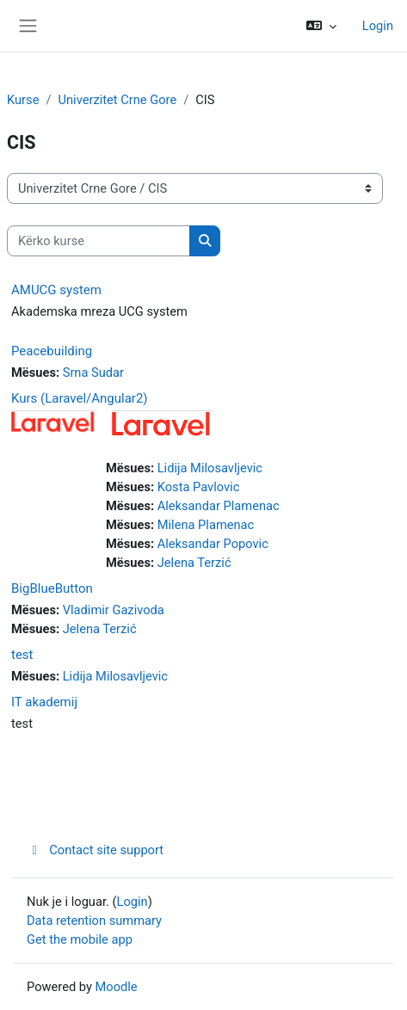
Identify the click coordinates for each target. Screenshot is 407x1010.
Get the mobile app (80, 939)
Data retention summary (94, 920)
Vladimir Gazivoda (113, 610)
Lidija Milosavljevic (209, 468)
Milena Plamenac (206, 525)
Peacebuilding (51, 351)
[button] (321, 25)
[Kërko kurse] (98, 240)
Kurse (23, 100)
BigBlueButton (52, 588)
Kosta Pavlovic (198, 487)
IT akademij (44, 702)
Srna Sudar (93, 372)
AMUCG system (56, 290)
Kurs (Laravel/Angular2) (79, 398)
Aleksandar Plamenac (218, 506)
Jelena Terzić (194, 562)
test (22, 654)
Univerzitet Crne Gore (117, 100)
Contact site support (95, 850)
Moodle (117, 987)
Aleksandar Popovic (212, 543)
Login (377, 26)
